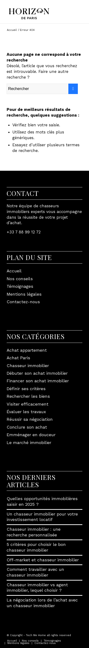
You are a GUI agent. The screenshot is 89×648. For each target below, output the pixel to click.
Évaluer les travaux (26, 411)
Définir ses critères (26, 388)
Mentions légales (24, 294)
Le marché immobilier (29, 442)
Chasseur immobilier (28, 365)
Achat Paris (18, 357)
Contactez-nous (23, 301)
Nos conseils (20, 278)
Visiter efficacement (27, 404)
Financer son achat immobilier (38, 380)
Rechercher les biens (28, 396)
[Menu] (79, 9)
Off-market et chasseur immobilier (43, 559)
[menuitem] (79, 9)
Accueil (14, 270)
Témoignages (20, 286)
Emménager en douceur (31, 434)
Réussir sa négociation (30, 419)
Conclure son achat (27, 427)
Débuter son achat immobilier (37, 373)
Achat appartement (27, 350)
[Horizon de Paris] (37, 11)
